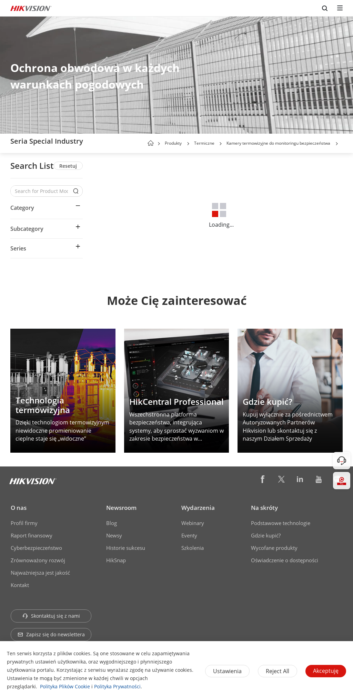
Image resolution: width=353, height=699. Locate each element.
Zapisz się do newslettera (51, 634)
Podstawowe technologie (280, 523)
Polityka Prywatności (117, 686)
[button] (188, 143)
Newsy (114, 535)
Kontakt (20, 585)
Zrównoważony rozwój (38, 560)
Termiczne (204, 143)
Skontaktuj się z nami (51, 616)
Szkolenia (192, 547)
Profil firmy (24, 523)
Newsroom (121, 508)
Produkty (173, 143)
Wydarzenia (198, 508)
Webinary (192, 523)
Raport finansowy (31, 535)
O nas (19, 508)
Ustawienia (227, 671)
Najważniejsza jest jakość (40, 572)
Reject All (277, 671)
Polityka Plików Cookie (65, 686)
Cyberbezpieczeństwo (36, 547)
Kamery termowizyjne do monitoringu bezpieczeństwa (278, 143)
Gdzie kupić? (266, 535)
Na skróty (264, 508)
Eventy (189, 535)
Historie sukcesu (125, 547)
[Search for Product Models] (41, 191)
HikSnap (116, 560)
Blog (111, 523)
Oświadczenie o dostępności (284, 560)
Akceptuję (326, 671)
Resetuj (68, 166)
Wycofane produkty (274, 547)
